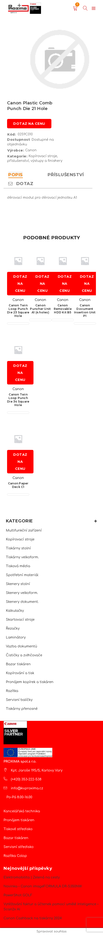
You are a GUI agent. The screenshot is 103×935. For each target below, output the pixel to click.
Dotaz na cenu (29, 124)
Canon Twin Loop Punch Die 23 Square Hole (18, 311)
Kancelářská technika (22, 811)
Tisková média (18, 566)
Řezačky (13, 628)
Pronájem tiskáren (19, 820)
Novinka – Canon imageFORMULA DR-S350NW (43, 886)
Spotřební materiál (22, 575)
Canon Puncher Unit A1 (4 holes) (40, 309)
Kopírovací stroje (20, 539)
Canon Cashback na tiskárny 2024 (33, 918)
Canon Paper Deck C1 (18, 485)
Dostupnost (18, 139)
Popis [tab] (15, 174)
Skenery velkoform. (22, 593)
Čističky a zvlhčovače (24, 655)
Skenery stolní (18, 584)
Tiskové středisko (18, 829)
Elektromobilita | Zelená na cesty (32, 877)
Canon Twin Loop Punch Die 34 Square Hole (18, 400)
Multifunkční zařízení (24, 530)
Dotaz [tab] (20, 183)
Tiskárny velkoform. (22, 557)
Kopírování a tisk (20, 673)
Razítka (12, 691)
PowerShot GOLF (18, 895)
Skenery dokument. (22, 602)
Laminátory (16, 637)
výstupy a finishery (46, 161)
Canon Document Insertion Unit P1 (85, 311)
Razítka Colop (15, 856)
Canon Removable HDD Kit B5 (63, 309)
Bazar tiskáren (18, 664)
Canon (31, 150)
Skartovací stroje (20, 619)
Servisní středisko (18, 847)
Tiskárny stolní (18, 548)
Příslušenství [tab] (66, 174)
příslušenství (18, 161)
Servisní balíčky (19, 700)
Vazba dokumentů (21, 646)
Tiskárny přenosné (21, 709)
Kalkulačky (15, 610)
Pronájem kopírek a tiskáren (30, 682)
